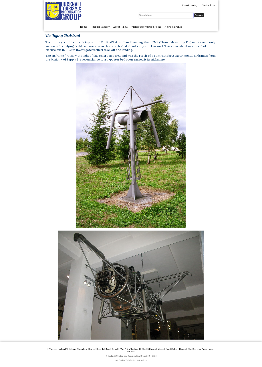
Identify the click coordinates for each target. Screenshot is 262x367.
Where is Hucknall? (58, 349)
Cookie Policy (190, 5)
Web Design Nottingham (136, 360)
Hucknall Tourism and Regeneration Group (127, 356)
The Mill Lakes (149, 349)
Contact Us (208, 5)
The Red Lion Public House (200, 349)
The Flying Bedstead (130, 349)
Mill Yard (131, 351)
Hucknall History (100, 26)
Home (83, 26)
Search (199, 15)
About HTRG (120, 26)
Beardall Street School (107, 349)
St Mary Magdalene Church (82, 349)
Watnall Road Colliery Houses (172, 349)
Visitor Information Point (146, 26)
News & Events (173, 26)
